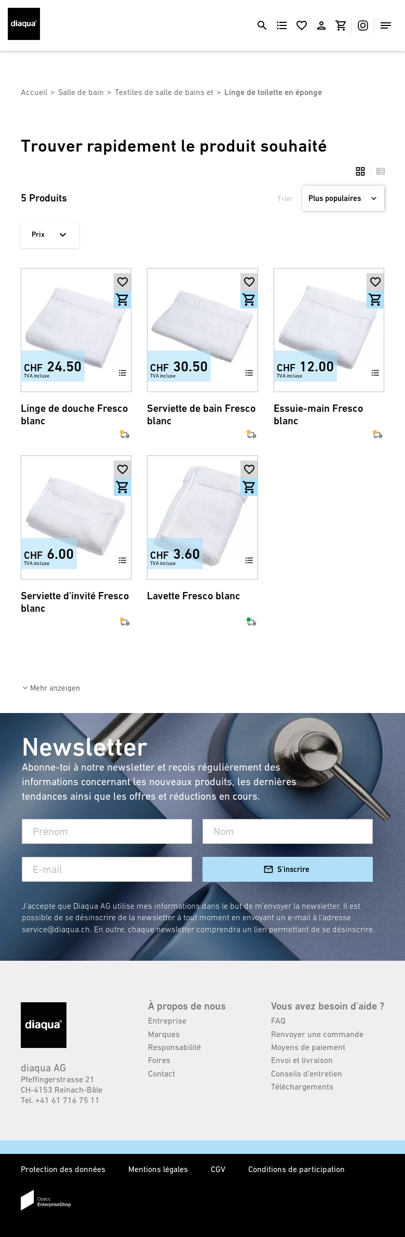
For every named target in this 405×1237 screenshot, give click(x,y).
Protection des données (64, 1169)
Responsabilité (174, 1047)
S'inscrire (293, 869)
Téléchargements (302, 1086)
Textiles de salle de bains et (164, 92)
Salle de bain (81, 92)
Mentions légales (159, 1169)
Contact (161, 1073)
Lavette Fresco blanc (193, 596)
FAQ (278, 1020)
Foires (159, 1060)
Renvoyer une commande (317, 1034)
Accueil (34, 92)
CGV (219, 1169)
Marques (164, 1034)
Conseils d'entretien (306, 1073)
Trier (285, 198)
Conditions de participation (296, 1169)
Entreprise (167, 1020)
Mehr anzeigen (55, 687)
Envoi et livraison (302, 1060)
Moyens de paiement (308, 1047)
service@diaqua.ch (56, 929)
